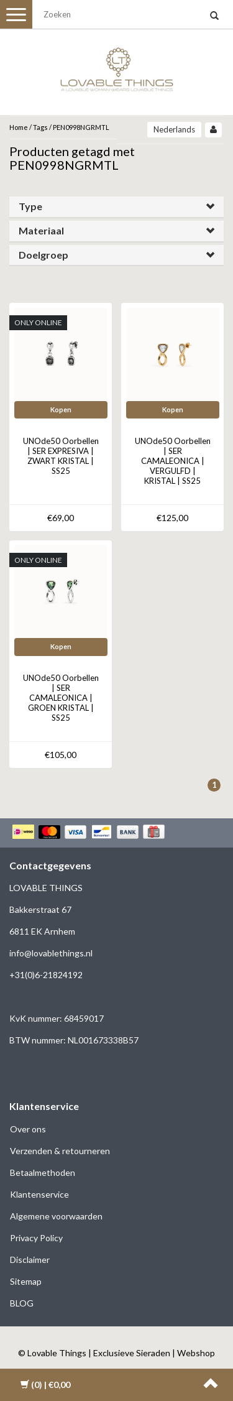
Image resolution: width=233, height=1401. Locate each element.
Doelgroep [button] (43, 255)
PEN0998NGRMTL (81, 127)
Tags (40, 127)
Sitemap (26, 1281)
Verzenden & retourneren (60, 1150)
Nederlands (174, 129)
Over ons (28, 1129)
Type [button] (30, 206)
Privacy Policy (36, 1237)
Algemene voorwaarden (56, 1216)
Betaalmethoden (42, 1172)
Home (18, 127)
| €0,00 (45, 1384)
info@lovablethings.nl (51, 953)
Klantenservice (39, 1194)
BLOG (22, 1303)
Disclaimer (30, 1259)
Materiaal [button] (41, 230)
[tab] (116, 207)
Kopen (60, 409)
